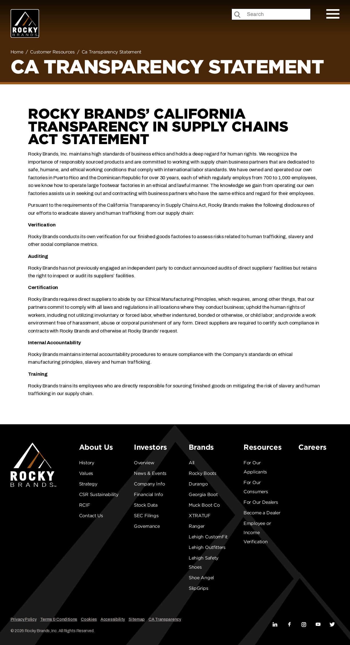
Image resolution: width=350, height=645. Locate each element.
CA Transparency (164, 619)
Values (86, 473)
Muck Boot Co (204, 505)
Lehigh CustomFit (208, 537)
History (86, 462)
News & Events (150, 473)
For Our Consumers (256, 487)
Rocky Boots (202, 473)
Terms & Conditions (58, 619)
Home (17, 52)
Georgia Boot (203, 494)
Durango (198, 484)
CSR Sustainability (98, 494)
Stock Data (146, 505)
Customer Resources (52, 52)
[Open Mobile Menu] (332, 14)
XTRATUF (200, 515)
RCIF (84, 505)
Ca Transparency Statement (112, 52)
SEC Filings (146, 515)
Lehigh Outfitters (207, 547)
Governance (147, 526)
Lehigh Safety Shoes (203, 562)
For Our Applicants (255, 467)
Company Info (149, 484)
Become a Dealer (262, 512)
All (191, 462)
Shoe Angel (201, 577)
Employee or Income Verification (257, 532)
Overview (144, 462)
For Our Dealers (261, 502)
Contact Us (91, 515)
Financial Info (148, 494)
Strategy (88, 484)
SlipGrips (198, 588)
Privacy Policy (24, 619)
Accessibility (112, 619)
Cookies (89, 619)
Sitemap (136, 619)
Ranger (196, 526)
